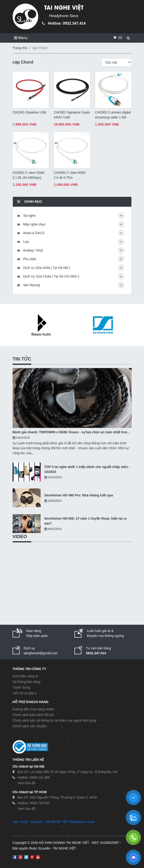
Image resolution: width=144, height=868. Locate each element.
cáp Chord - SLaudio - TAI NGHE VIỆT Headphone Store (54, 822)
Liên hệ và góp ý (25, 693)
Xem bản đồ (26, 783)
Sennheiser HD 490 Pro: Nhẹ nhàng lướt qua (78, 495)
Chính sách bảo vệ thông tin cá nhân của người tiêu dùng (54, 720)
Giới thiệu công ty (25, 676)
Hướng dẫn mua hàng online (33, 709)
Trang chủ (20, 48)
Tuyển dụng (21, 687)
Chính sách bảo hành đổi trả (33, 715)
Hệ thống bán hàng (27, 682)
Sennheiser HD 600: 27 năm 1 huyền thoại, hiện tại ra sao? (85, 521)
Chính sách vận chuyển (30, 726)
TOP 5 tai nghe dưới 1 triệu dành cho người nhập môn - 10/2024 (87, 469)
